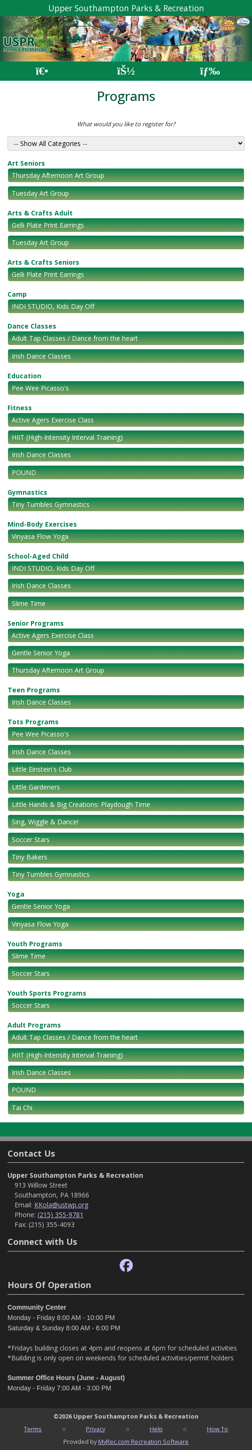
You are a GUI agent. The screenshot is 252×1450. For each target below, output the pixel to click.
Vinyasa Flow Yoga (40, 536)
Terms (33, 1429)
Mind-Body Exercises (42, 524)
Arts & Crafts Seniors (43, 262)
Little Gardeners (36, 787)
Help (156, 1429)
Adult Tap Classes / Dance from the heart (75, 338)
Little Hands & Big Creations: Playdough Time (81, 804)
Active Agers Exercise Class (53, 419)
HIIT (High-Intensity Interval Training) (67, 437)
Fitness (20, 407)
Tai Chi (22, 1107)
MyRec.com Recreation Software (143, 1441)
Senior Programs (36, 623)
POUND (24, 472)
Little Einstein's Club (42, 769)
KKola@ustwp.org (61, 1204)
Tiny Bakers (29, 856)
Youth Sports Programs (47, 993)
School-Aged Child (38, 556)
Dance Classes (32, 326)
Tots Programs (33, 721)
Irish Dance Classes (41, 356)
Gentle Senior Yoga (41, 652)
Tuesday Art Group (40, 193)
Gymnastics (27, 492)
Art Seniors (26, 163)
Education (24, 375)
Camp (17, 294)
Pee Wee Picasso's (40, 388)
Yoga (16, 894)
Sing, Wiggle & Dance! (45, 821)
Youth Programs (35, 943)
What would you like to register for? (126, 124)
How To (217, 1429)
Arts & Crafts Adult (40, 212)
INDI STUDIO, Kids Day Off (53, 306)
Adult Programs (34, 1024)
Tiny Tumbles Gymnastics (51, 504)
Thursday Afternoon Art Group (58, 175)
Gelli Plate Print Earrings (48, 225)
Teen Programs (34, 689)
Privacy (95, 1429)
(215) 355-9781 (61, 1214)
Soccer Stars (31, 839)
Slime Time (29, 603)
